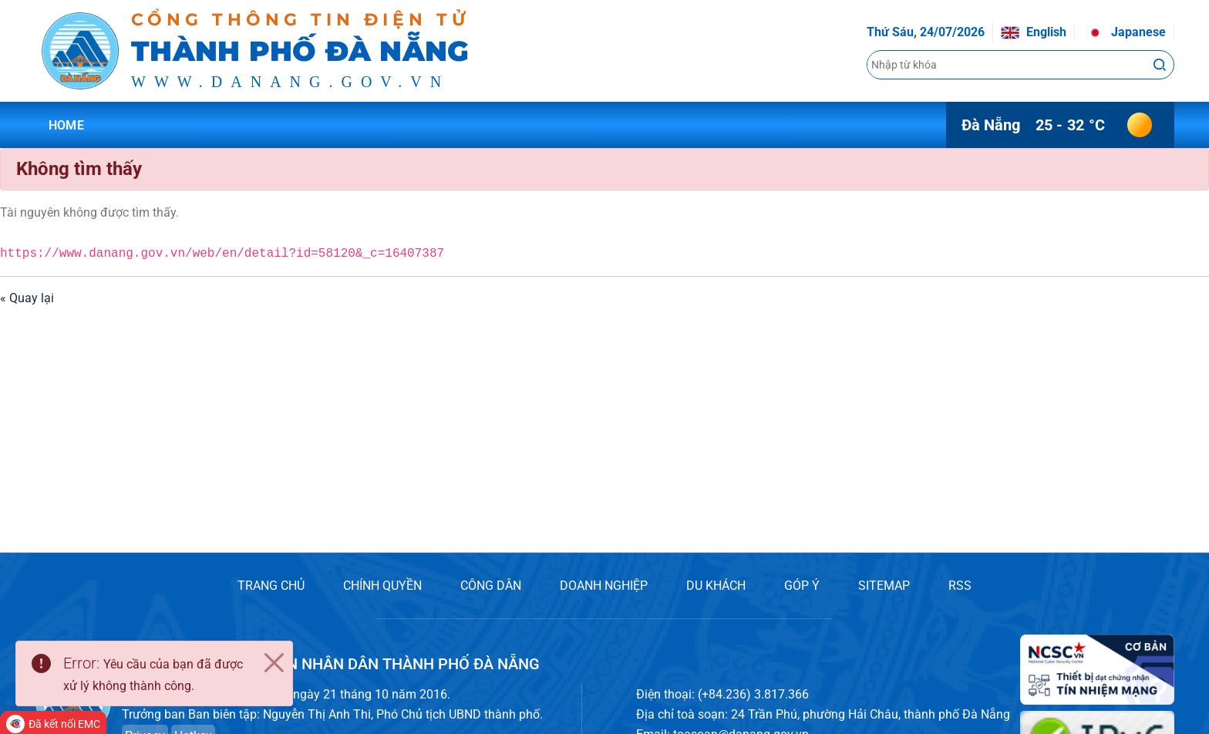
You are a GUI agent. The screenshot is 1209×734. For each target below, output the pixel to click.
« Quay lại (27, 298)
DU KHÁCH (716, 585)
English (1033, 32)
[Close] (273, 663)
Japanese (1126, 32)
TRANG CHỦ (271, 585)
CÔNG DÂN (490, 585)
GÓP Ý (802, 585)
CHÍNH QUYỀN (382, 585)
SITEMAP (884, 585)
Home (66, 125)
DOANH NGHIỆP (604, 585)
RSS (960, 585)
